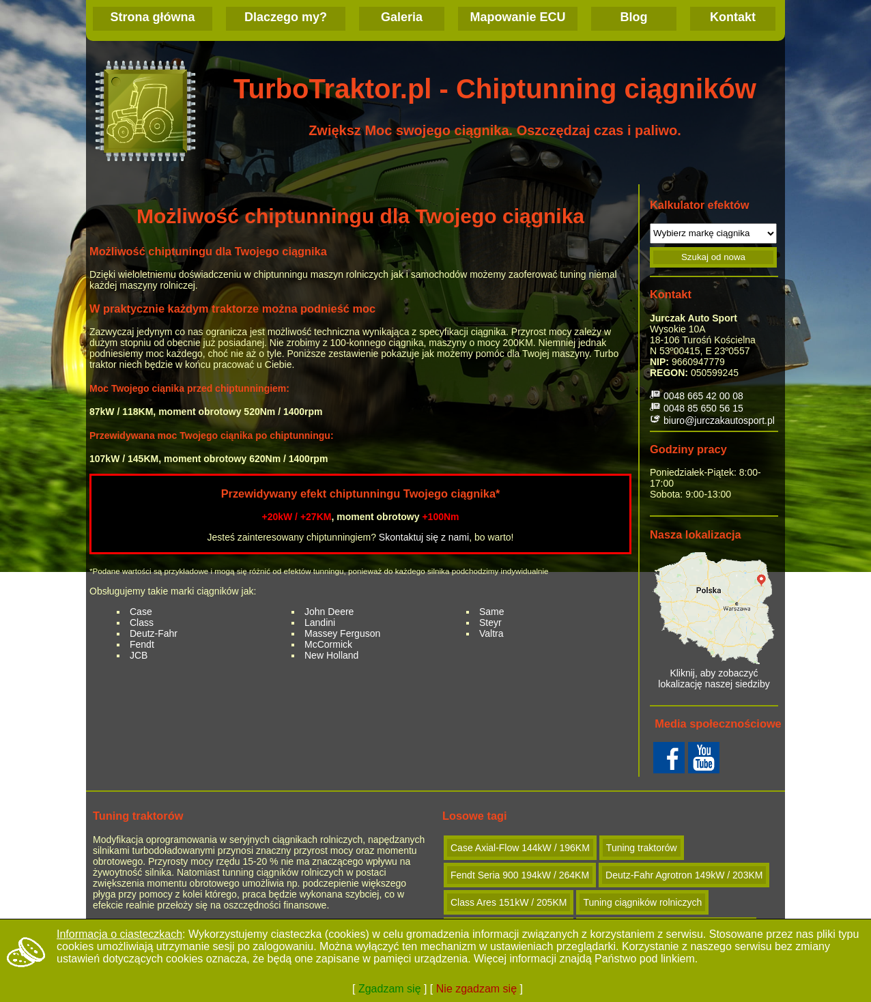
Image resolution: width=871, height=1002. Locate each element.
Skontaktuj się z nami (424, 537)
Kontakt (733, 17)
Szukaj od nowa (713, 257)
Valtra (491, 633)
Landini (319, 622)
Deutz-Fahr (153, 633)
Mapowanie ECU (517, 17)
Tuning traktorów (641, 847)
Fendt (142, 644)
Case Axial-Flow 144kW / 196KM (520, 847)
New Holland (331, 655)
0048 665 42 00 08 (703, 395)
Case (141, 611)
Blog (634, 17)
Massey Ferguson (342, 633)
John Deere (329, 611)
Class (142, 622)
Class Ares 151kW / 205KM (509, 902)
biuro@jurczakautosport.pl (719, 420)
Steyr (490, 622)
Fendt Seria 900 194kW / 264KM (520, 875)
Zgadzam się (389, 988)
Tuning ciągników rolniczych (642, 902)
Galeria (402, 17)
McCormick (328, 644)
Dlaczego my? (285, 17)
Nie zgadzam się (476, 988)
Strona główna (152, 17)
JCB (138, 655)
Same (491, 611)
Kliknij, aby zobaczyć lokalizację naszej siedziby (714, 620)
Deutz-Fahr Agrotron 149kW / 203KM (683, 875)
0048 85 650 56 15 (703, 408)
